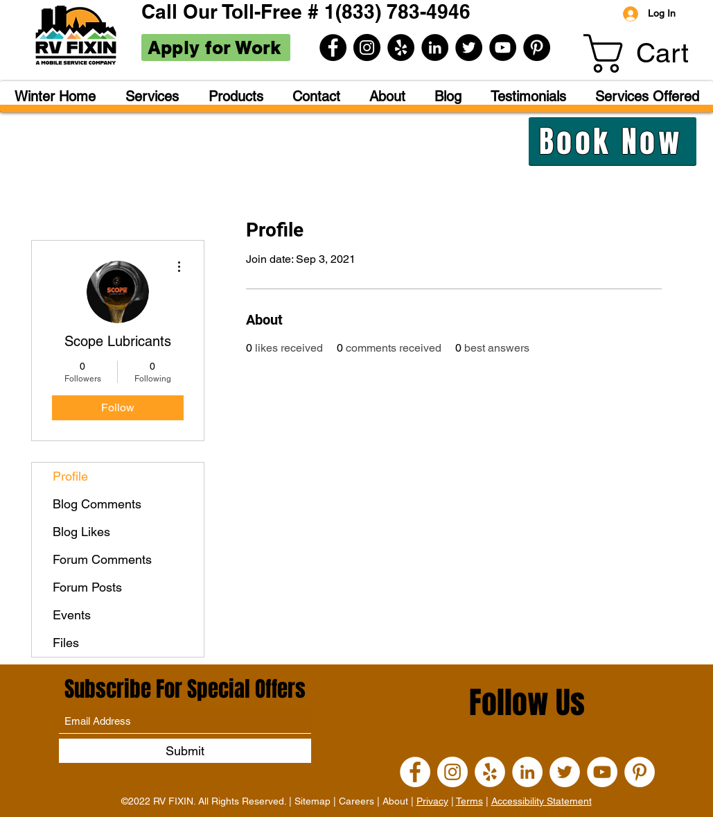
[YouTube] (502, 47)
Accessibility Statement (541, 801)
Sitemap (312, 801)
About (395, 801)
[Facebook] (332, 47)
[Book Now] (612, 141)
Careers (356, 801)
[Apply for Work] (215, 47)
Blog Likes (81, 531)
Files (66, 642)
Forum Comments (102, 559)
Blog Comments (97, 504)
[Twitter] (468, 47)
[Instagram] (366, 47)
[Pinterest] (536, 47)
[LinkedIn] (434, 47)
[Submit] (185, 751)
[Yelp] (400, 47)
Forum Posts (87, 587)
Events (72, 615)
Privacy (432, 801)
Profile (70, 476)
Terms (469, 801)
